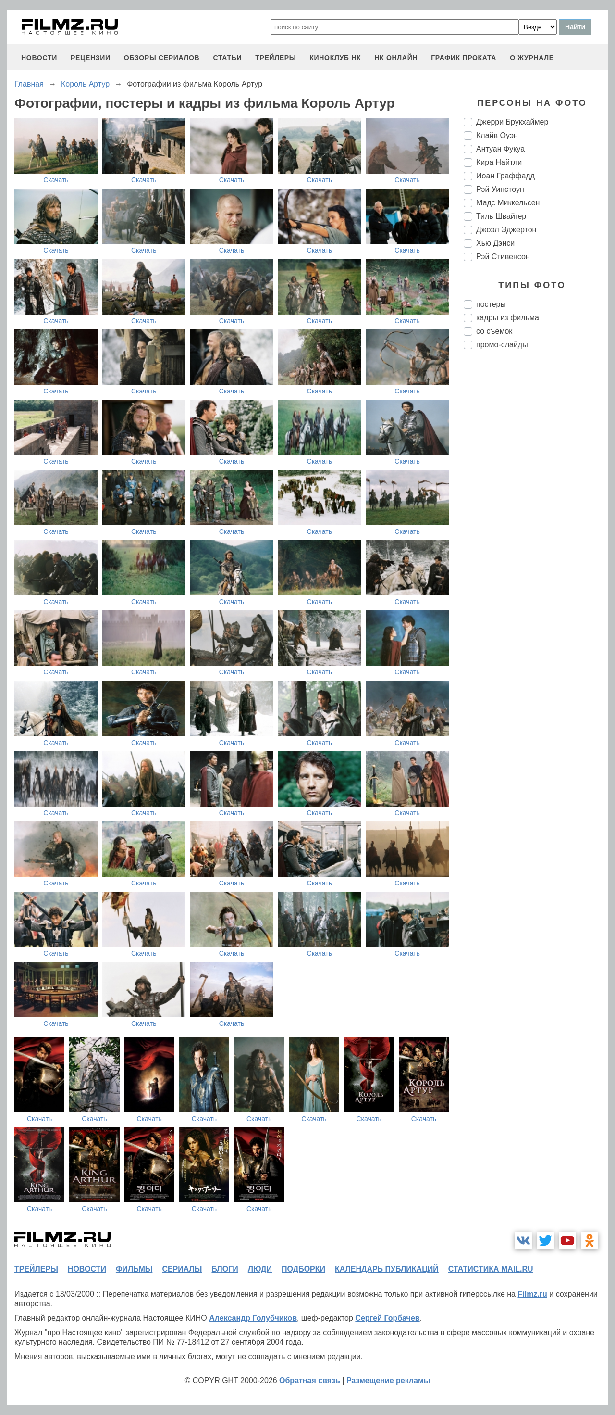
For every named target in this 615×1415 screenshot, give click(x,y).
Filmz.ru (532, 1294)
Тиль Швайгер (501, 216)
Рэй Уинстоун (500, 189)
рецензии (91, 58)
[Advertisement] (536, 517)
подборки (303, 1269)
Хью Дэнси (495, 243)
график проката (463, 58)
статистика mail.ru (490, 1269)
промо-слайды (502, 345)
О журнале (532, 58)
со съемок (494, 331)
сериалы (182, 1269)
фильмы (134, 1269)
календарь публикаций (387, 1269)
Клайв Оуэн (497, 135)
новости (39, 58)
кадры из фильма (507, 318)
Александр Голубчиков (253, 1318)
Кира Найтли (499, 162)
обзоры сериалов (162, 58)
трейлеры (275, 58)
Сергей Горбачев (387, 1318)
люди (260, 1269)
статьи (227, 58)
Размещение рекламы (388, 1381)
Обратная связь (309, 1381)
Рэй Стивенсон (503, 257)
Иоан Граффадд (505, 176)
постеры (491, 304)
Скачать (56, 180)
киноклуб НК (335, 58)
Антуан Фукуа (500, 149)
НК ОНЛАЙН (396, 58)
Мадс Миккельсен (508, 203)
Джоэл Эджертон (506, 230)
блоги (224, 1269)
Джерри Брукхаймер (512, 122)
